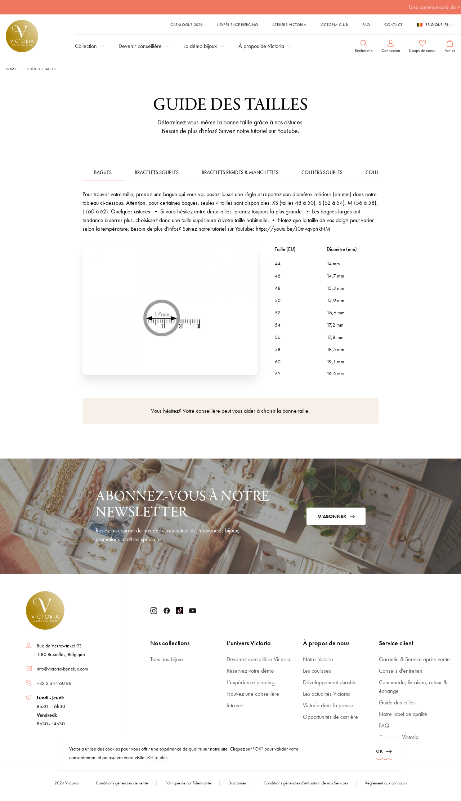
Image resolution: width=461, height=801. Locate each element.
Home (11, 69)
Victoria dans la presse (328, 705)
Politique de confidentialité (188, 783)
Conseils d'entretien (400, 670)
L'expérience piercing (237, 24)
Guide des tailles (41, 69)
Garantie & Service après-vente (414, 659)
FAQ (366, 24)
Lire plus (159, 757)
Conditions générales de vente (122, 783)
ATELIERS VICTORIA (289, 24)
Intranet (235, 705)
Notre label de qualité (403, 714)
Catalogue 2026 (186, 24)
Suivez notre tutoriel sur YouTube (258, 131)
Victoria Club (334, 24)
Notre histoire (318, 659)
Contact (393, 24)
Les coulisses (317, 670)
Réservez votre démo (250, 670)
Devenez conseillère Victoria (258, 659)
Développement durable (330, 682)
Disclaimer (237, 783)
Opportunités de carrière (330, 717)
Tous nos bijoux (167, 659)
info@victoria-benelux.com (62, 668)
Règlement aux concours (386, 783)
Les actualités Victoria (326, 694)
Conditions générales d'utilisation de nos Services (306, 783)
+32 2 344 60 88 (54, 683)
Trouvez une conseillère (253, 694)
